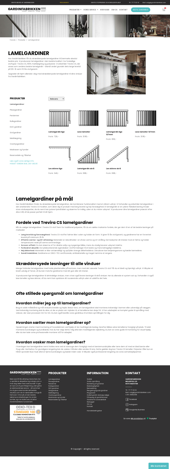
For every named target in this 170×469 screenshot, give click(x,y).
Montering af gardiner (95, 384)
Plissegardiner (16, 110)
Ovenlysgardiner (17, 144)
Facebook (131, 399)
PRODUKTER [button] (74, 9)
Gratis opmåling (93, 381)
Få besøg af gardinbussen (97, 397)
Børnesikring (91, 388)
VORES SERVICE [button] (90, 9)
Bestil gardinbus (140, 9)
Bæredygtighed (93, 386)
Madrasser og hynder (19, 149)
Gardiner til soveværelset (96, 399)
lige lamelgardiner (36, 275)
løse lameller (21, 278)
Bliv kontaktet (158, 465)
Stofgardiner (15, 132)
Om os (114, 9)
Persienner (14, 115)
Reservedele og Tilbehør (20, 155)
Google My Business (135, 409)
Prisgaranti (91, 393)
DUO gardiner (16, 127)
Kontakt (123, 9)
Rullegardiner (15, 121)
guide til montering (128, 329)
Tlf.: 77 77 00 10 (134, 3)
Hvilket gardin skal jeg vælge (98, 395)
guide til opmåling (136, 310)
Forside (12, 40)
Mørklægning (15, 138)
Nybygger (104, 9)
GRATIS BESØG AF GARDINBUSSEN (22, 3)
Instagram (131, 404)
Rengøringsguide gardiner (97, 390)
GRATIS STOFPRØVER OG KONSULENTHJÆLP (106, 3)
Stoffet (89, 379)
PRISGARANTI (64, 3)
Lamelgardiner (17, 104)
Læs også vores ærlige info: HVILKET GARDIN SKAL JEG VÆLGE (24, 162)
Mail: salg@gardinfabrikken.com (154, 3)
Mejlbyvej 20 (131, 381)
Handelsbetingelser (94, 411)
